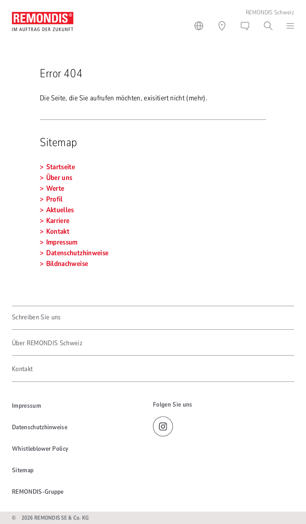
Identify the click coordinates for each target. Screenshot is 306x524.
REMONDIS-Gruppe (38, 491)
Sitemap (22, 470)
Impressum (26, 405)
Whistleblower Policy (40, 448)
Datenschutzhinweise (39, 427)
